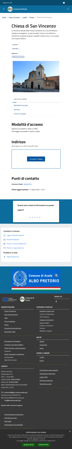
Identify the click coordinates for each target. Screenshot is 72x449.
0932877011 (28, 184)
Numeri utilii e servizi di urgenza (11, 405)
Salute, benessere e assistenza (14, 354)
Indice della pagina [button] (20, 99)
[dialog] (36, 439)
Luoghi (25, 17)
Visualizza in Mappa (36, 159)
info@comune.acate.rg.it (13, 400)
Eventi (42, 360)
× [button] (70, 431)
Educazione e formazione (12, 341)
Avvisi (42, 348)
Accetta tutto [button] (28, 445)
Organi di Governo (10, 311)
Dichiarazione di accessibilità (13, 425)
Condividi (16, 45)
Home (4, 17)
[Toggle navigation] (4, 9)
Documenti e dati (9, 332)
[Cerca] (68, 9)
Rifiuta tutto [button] (43, 444)
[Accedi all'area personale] (63, 2)
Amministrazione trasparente (13, 414)
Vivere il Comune (14, 17)
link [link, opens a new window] (54, 441)
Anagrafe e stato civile (47, 311)
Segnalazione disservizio (47, 374)
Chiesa (32, 17)
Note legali (7, 421)
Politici (6, 325)
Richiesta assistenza (46, 380)
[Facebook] (56, 302)
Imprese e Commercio (47, 320)
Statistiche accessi (46, 384)
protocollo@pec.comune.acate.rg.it (16, 392)
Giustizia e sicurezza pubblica (13, 345)
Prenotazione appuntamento (49, 370)
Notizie (42, 341)
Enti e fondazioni (9, 321)
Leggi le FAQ (44, 377)
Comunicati (43, 345)
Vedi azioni (16, 49)
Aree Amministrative (11, 314)
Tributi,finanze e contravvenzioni (15, 348)
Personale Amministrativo (12, 328)
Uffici (6, 318)
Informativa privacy (10, 418)
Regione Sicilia (7, 3)
